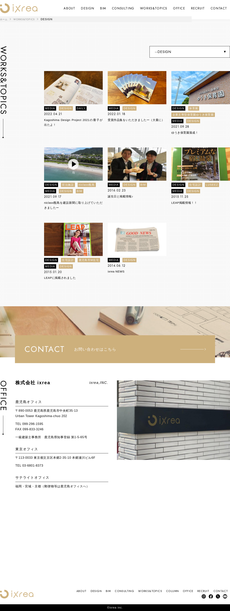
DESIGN (87, 8)
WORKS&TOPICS (153, 8)
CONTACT (219, 8)
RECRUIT (198, 8)
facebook (209, 596)
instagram (201, 596)
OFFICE (179, 8)
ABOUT (69, 8)
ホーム (4, 19)
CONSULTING (123, 8)
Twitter (217, 596)
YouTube (224, 596)
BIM (103, 8)
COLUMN (164, 590)
